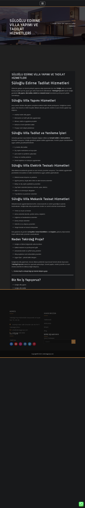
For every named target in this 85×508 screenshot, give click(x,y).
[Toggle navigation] (42, 3)
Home (73, 25)
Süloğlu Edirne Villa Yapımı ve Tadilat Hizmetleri (61, 28)
